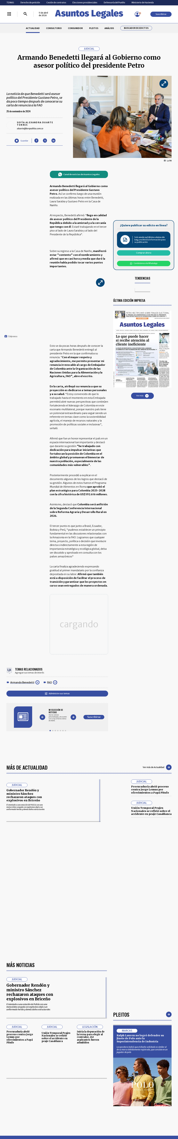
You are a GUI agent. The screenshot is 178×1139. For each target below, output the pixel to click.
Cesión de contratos (56, 2)
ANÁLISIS (109, 28)
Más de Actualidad (26, 765)
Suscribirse (161, 14)
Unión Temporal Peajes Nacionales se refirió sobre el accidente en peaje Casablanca (151, 809)
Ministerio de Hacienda (142, 2)
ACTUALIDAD (33, 28)
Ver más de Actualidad (157, 765)
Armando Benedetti (22, 680)
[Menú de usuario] (137, 14)
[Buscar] (25, 14)
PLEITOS (93, 28)
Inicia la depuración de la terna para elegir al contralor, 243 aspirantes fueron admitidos (90, 1035)
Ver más (142, 396)
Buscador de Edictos (136, 28)
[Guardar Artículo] (21, 140)
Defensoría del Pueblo (114, 2)
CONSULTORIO (54, 28)
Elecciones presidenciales (84, 2)
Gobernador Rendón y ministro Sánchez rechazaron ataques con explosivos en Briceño (24, 793)
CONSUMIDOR (75, 28)
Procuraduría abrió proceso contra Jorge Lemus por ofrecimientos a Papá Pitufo (150, 787)
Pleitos (121, 1012)
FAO (49, 680)
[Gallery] (58, 713)
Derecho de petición (30, 2)
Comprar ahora (143, 252)
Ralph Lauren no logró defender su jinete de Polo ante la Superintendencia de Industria (140, 1036)
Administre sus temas (57, 691)
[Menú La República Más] (9, 14)
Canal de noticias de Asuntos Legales (78, 174)
